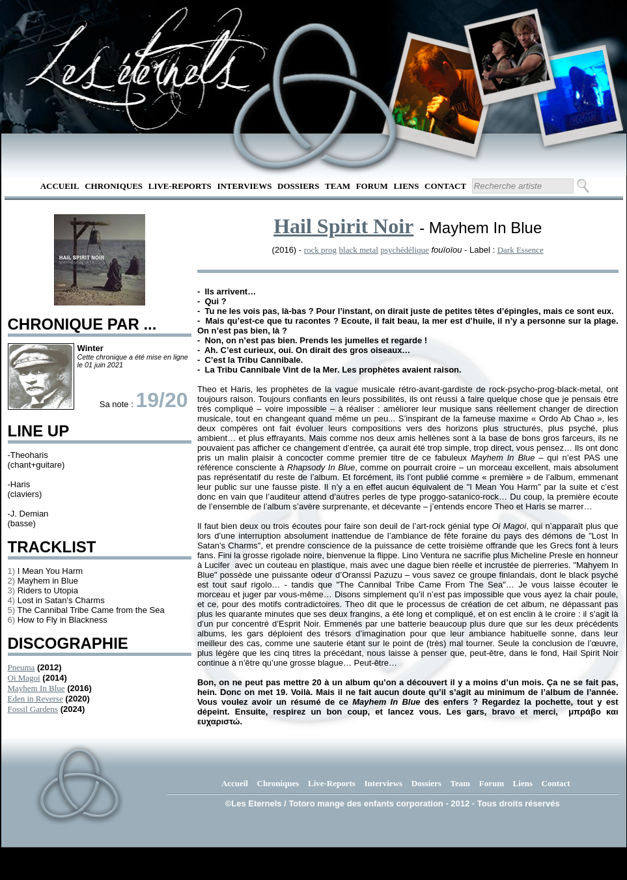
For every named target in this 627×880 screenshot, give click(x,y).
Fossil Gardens (33, 709)
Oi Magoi (24, 678)
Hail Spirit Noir (343, 226)
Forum (372, 186)
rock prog (320, 250)
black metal (358, 250)
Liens (406, 186)
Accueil (59, 186)
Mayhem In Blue (36, 688)
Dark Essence (520, 250)
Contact (445, 186)
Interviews (244, 186)
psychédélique (404, 250)
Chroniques (114, 186)
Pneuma (21, 667)
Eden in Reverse (35, 698)
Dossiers (298, 186)
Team (337, 186)
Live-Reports (180, 186)
